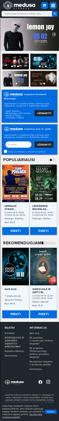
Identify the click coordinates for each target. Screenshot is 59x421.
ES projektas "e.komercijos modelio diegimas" (41, 340)
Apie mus (35, 333)
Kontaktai (9, 333)
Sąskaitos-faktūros (14, 351)
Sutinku (50, 412)
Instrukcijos (36, 369)
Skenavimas (11, 355)
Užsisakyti (44, 113)
